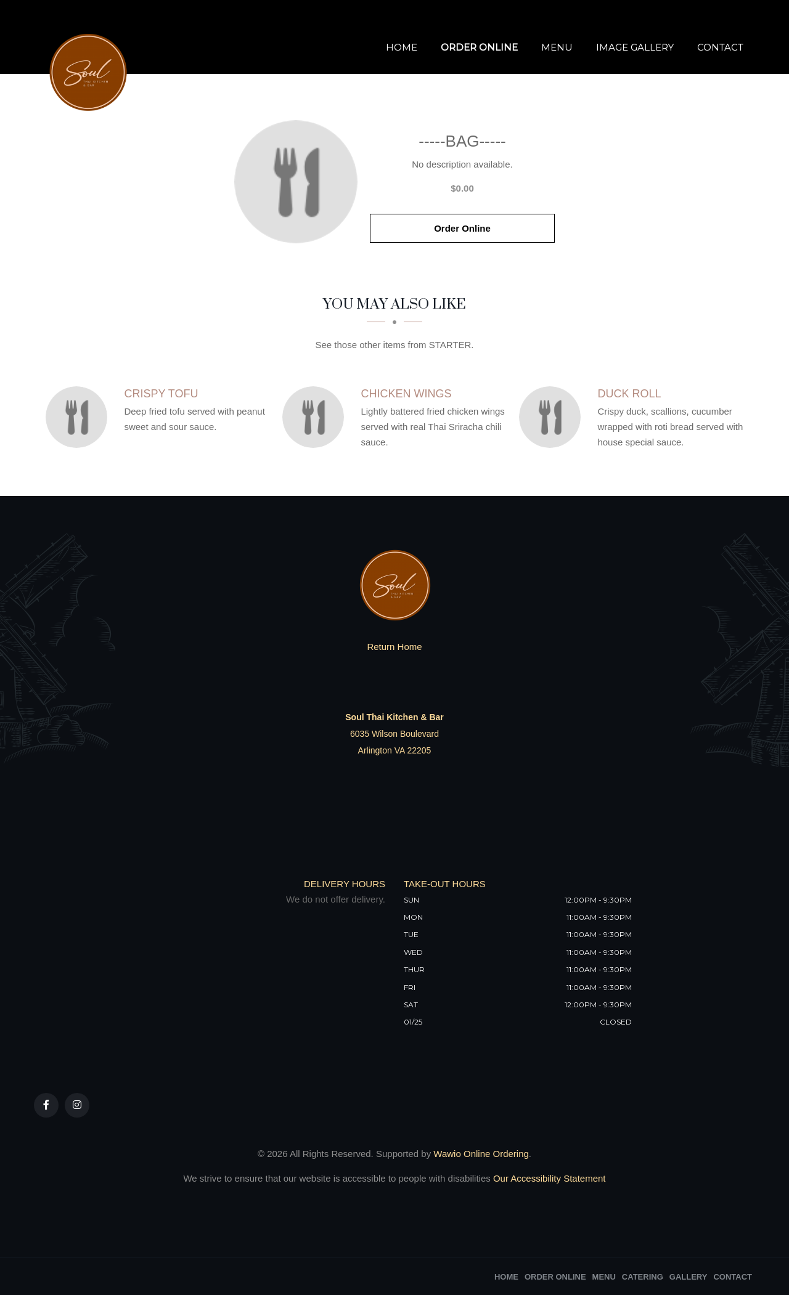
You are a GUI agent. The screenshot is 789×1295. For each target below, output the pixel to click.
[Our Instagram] (77, 1105)
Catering (642, 1276)
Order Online (479, 48)
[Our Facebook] (46, 1105)
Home (401, 48)
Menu (557, 48)
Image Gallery (635, 48)
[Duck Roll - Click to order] (553, 417)
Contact (720, 48)
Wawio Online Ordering (481, 1153)
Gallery (688, 1276)
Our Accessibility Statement (548, 1178)
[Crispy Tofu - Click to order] (79, 417)
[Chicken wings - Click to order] (316, 417)
